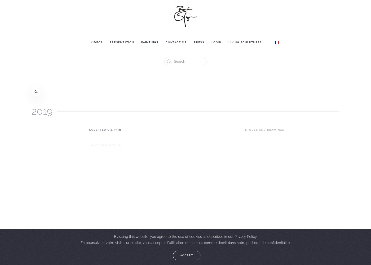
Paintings (150, 42)
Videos (97, 42)
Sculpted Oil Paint (106, 129)
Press (199, 42)
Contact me (176, 42)
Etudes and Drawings (264, 129)
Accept (186, 255)
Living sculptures (245, 42)
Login (216, 42)
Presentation (122, 42)
